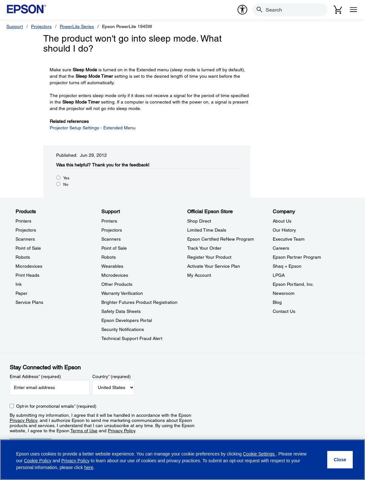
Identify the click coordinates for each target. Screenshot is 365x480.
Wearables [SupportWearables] (112, 266)
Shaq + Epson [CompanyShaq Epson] (287, 266)
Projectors (41, 26)
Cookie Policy (37, 460)
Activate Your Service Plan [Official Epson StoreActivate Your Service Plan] (213, 266)
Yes (66, 178)
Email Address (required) (35, 376)
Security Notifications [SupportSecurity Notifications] (122, 329)
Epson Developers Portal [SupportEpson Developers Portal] (126, 320)
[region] (182, 459)
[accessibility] (242, 10)
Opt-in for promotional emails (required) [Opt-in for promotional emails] (56, 406)
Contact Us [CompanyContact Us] (284, 311)
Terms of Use (83, 430)
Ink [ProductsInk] (18, 284)
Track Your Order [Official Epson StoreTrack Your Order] (204, 248)
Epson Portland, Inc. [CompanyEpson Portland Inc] (293, 284)
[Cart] (338, 10)
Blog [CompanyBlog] (277, 302)
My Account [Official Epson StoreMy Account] (199, 275)
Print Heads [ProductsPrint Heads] (27, 275)
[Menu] (353, 10)
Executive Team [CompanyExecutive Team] (289, 239)
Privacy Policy (23, 420)
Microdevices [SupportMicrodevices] (114, 275)
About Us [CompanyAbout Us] (282, 221)
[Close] (340, 459)
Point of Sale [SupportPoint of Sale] (114, 248)
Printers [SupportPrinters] (109, 221)
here (88, 467)
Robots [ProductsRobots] (22, 257)
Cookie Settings (259, 453)
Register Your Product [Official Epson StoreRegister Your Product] (209, 257)
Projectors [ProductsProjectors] (25, 230)
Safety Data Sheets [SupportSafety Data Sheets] (121, 311)
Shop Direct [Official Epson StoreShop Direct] (199, 221)
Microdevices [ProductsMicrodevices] (28, 266)
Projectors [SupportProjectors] (111, 230)
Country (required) (111, 376)
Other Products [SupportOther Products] (116, 284)
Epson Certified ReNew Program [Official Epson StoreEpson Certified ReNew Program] (220, 239)
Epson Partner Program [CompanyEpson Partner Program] (297, 257)
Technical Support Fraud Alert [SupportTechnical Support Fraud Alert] (131, 338)
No (65, 184)
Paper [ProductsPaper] (21, 293)
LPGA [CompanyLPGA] (279, 275)
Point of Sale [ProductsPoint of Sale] (28, 248)
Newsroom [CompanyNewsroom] (284, 293)
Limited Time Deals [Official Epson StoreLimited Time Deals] (206, 230)
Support (14, 26)
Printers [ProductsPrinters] (23, 221)
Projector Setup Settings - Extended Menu (93, 127)
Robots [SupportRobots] (108, 257)
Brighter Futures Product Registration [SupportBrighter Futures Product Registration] (139, 302)
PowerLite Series (77, 26)
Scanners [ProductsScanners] (25, 239)
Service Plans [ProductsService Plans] (29, 302)
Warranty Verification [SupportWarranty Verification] (122, 293)
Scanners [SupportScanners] (111, 239)
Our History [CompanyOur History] (284, 230)
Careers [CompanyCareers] (281, 248)
